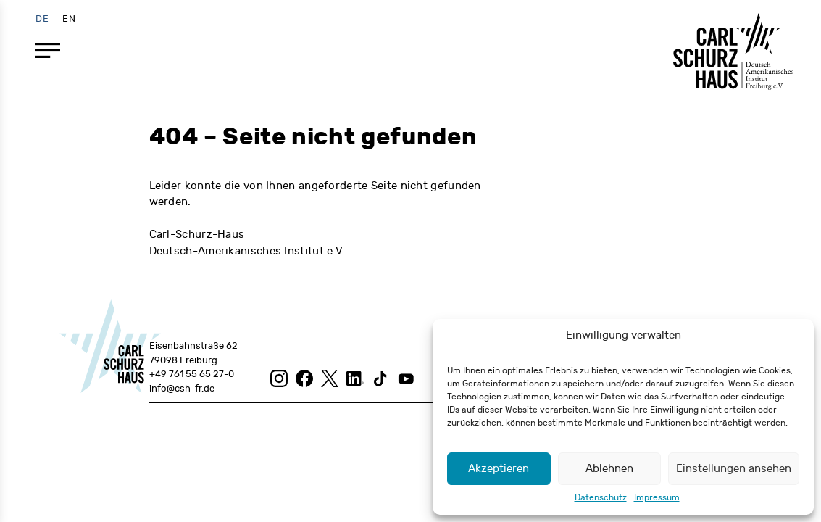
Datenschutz (601, 497)
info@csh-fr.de (181, 388)
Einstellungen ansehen (733, 469)
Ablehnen (609, 469)
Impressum (657, 497)
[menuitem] (42, 18)
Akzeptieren (498, 469)
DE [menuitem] (42, 18)
